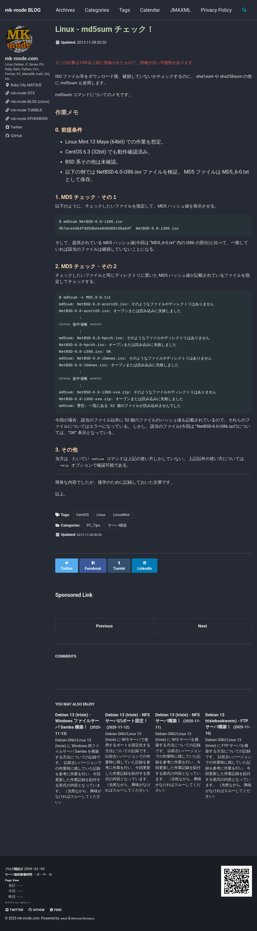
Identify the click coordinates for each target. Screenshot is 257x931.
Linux (100, 538)
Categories (94, 10)
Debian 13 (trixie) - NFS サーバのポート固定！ (128, 742)
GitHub (13, 145)
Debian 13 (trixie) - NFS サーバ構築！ (176, 739)
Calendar (147, 10)
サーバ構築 (117, 549)
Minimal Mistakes (86, 918)
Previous (104, 646)
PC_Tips (93, 549)
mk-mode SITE (20, 102)
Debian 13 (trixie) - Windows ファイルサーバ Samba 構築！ (76, 746)
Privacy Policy (213, 10)
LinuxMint (121, 538)
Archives (62, 10)
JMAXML (177, 10)
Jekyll (64, 918)
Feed (63, 909)
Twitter (13, 136)
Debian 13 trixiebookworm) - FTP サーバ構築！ (225, 742)
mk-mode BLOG (23, 10)
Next (202, 646)
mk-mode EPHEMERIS (26, 128)
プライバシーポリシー (20, 902)
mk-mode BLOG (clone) (27, 111)
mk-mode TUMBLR (23, 119)
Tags (121, 10)
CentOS (82, 538)
